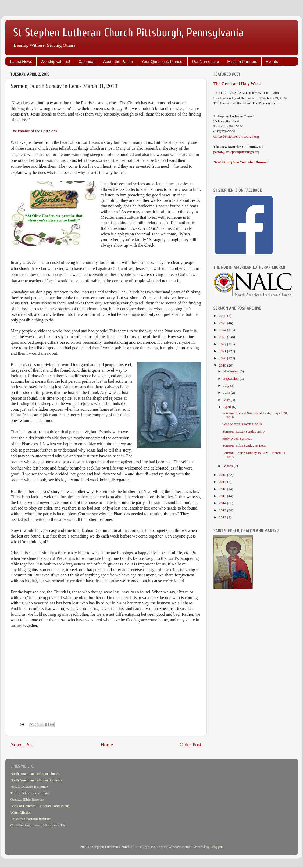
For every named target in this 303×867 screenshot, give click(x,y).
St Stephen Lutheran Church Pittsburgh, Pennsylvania (128, 32)
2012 (223, 517)
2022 (223, 344)
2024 (223, 330)
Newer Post (22, 744)
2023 (223, 337)
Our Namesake (205, 61)
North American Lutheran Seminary (36, 780)
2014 (223, 503)
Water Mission (21, 812)
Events (272, 61)
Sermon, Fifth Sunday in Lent (244, 445)
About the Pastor (118, 61)
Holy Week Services (237, 438)
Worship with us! (55, 61)
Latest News (21, 61)
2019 (223, 365)
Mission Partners (242, 61)
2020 (223, 358)
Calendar (87, 61)
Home (107, 744)
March (228, 466)
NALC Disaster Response (29, 786)
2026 (223, 316)
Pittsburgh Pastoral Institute (30, 819)
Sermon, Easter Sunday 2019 (243, 431)
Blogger (216, 847)
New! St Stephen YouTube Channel (240, 162)
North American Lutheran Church (35, 774)
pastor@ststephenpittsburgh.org (236, 152)
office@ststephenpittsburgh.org (236, 136)
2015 (223, 496)
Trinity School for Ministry (30, 793)
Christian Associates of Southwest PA (37, 825)
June (227, 392)
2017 (223, 482)
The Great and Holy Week (237, 83)
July (226, 386)
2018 (223, 475)
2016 (223, 489)
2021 (223, 351)
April (227, 407)
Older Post (190, 744)
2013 (223, 510)
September (231, 379)
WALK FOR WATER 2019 (242, 424)
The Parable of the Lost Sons (34, 131)
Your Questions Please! (162, 61)
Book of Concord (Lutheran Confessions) (40, 806)
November (231, 371)
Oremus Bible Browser (27, 799)
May (227, 400)
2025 (223, 323)
